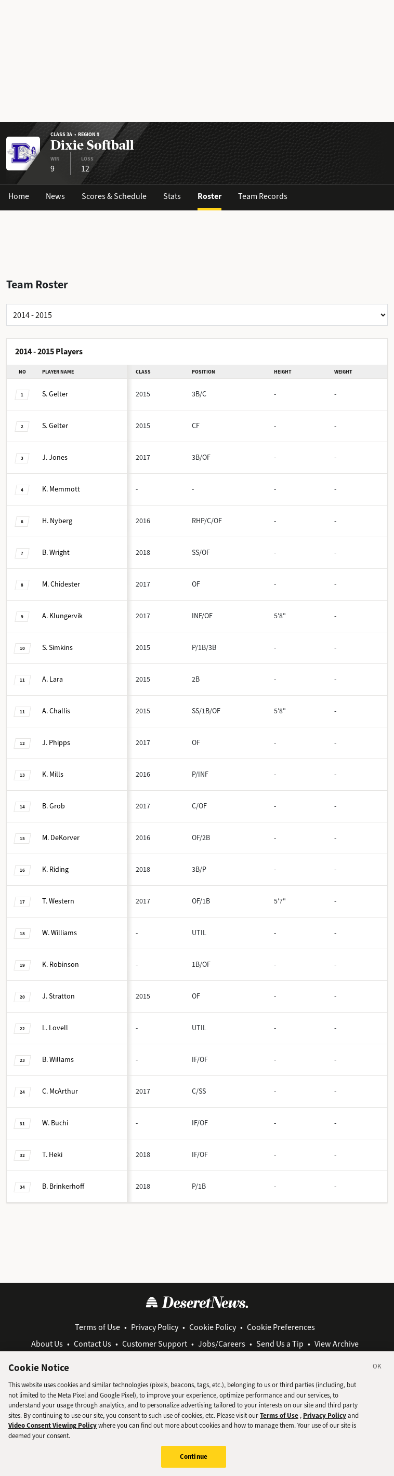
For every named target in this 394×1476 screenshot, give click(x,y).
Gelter (55, 394)
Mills (52, 774)
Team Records (262, 196)
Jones (55, 457)
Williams (59, 933)
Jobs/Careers (221, 1343)
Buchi (55, 1123)
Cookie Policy (212, 1327)
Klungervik (62, 616)
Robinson (60, 964)
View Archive (336, 1343)
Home (18, 196)
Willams (58, 1060)
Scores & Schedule (114, 196)
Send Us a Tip (280, 1343)
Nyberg (57, 521)
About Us (47, 1343)
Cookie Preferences (281, 1327)
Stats (172, 196)
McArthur (60, 1091)
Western (58, 901)
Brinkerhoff (63, 1186)
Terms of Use (97, 1327)
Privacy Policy (154, 1327)
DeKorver (61, 838)
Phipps (56, 743)
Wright (56, 552)
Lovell (55, 1028)
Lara (52, 679)
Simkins (57, 648)
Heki (52, 1155)
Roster (209, 196)
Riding (55, 869)
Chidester (61, 584)
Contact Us (92, 1343)
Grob (53, 806)
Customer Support (154, 1343)
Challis (56, 711)
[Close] (377, 1377)
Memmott (61, 489)
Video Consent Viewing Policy (52, 1435)
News (55, 196)
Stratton (58, 996)
